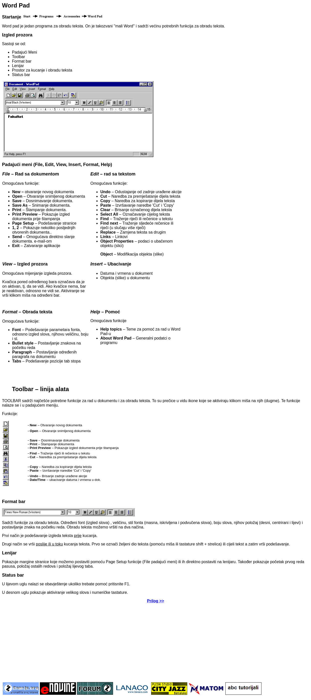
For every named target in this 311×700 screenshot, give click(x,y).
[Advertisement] (155, 642)
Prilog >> (155, 601)
